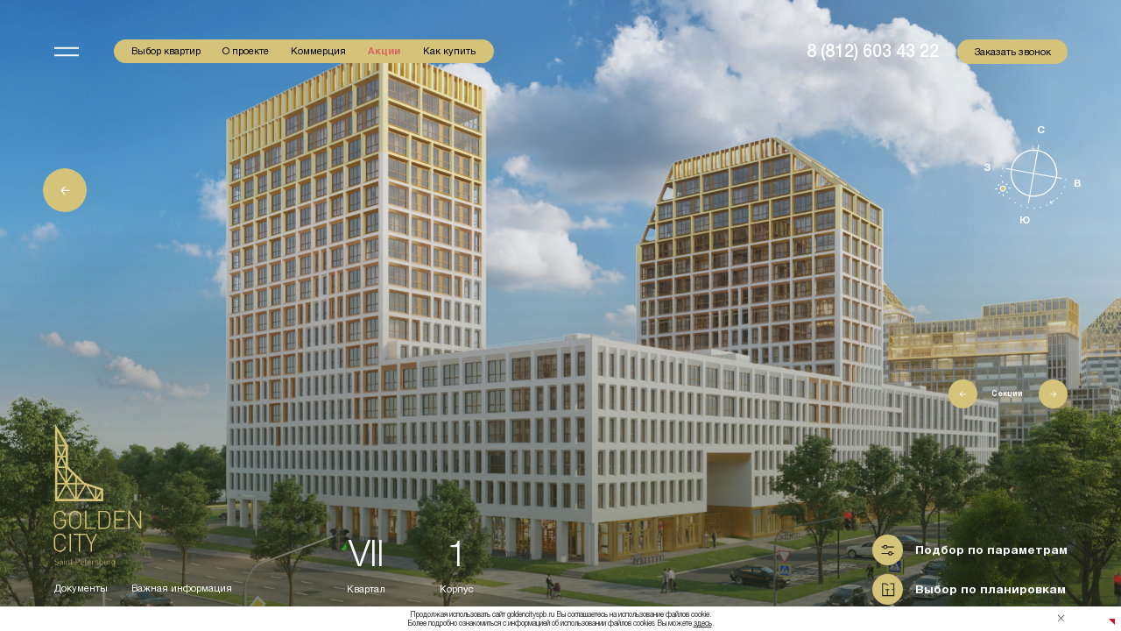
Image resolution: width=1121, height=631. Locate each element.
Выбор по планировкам (990, 590)
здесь (703, 623)
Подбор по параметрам (991, 550)
